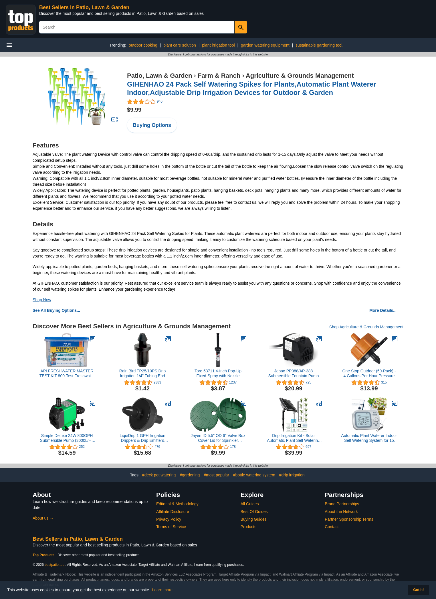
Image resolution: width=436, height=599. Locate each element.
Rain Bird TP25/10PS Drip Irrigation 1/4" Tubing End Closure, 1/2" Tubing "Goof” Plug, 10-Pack (142, 373)
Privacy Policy (168, 519)
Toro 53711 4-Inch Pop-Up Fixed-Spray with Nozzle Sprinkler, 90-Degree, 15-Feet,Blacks (218, 373)
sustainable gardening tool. (319, 45)
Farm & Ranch (219, 75)
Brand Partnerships (342, 504)
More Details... (383, 310)
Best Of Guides (254, 511)
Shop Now (42, 299)
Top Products (44, 555)
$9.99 (134, 110)
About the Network (341, 511)
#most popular (216, 475)
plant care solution (179, 45)
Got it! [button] (418, 590)
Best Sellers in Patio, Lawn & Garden (84, 7)
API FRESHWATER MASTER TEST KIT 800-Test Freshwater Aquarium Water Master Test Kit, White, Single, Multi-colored (67, 373)
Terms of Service (171, 526)
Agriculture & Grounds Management (300, 75)
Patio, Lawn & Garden (159, 75)
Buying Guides (254, 519)
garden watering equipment (265, 45)
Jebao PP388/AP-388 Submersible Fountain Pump (293, 373)
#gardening (190, 475)
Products (248, 526)
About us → (43, 518)
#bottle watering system (254, 475)
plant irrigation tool (218, 45)
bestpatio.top (54, 565)
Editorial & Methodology (177, 504)
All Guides (250, 504)
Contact (331, 526)
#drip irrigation (292, 475)
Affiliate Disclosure (172, 511)
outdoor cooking (143, 45)
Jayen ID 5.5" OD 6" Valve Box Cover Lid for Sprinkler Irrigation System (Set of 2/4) (218, 438)
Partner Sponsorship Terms (349, 519)
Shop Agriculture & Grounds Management (366, 327)
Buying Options (152, 125)
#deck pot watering (159, 475)
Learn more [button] (162, 590)
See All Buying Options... (56, 310)
